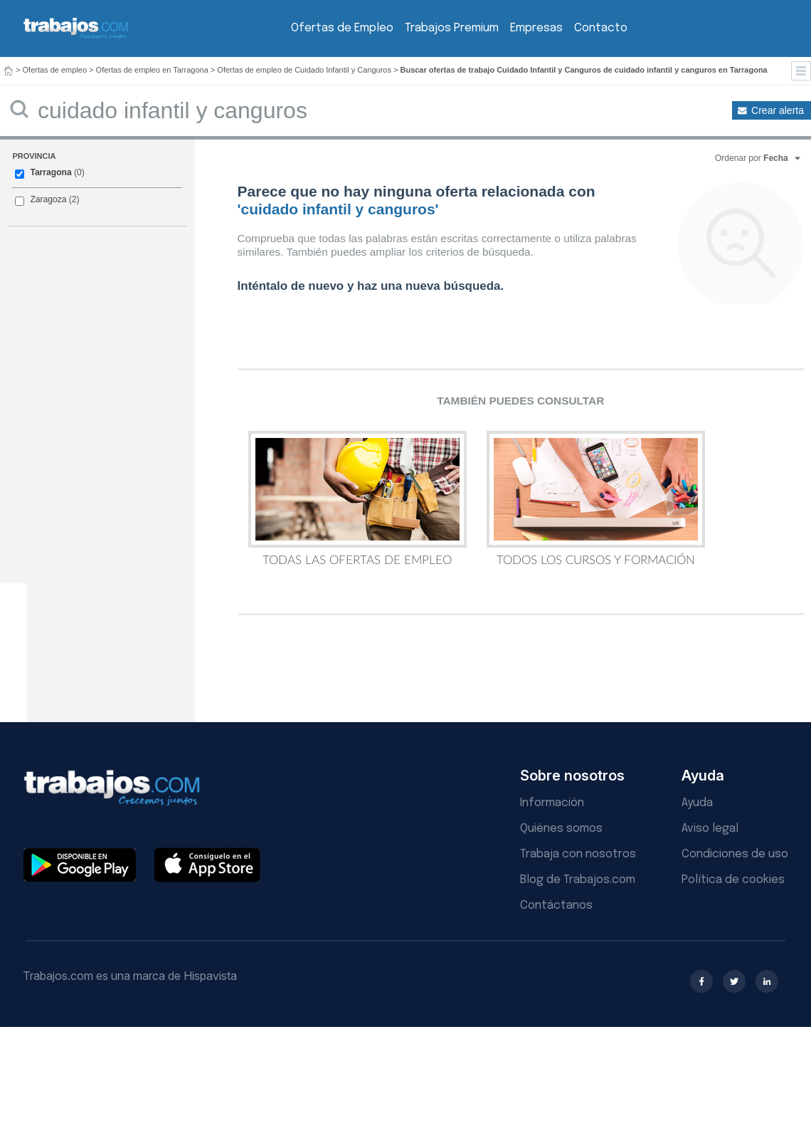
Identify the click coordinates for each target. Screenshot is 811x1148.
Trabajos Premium (452, 28)
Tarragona (50, 172)
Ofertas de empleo (55, 70)
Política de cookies (733, 880)
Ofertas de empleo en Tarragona (152, 70)
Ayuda (697, 803)
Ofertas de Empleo (342, 28)
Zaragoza (48, 199)
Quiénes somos (561, 829)
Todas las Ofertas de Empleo (357, 498)
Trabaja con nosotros (578, 854)
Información (552, 803)
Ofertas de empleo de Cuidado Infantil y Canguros (304, 70)
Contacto (600, 28)
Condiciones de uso (735, 854)
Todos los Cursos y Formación (596, 498)
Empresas (536, 28)
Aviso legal (710, 829)
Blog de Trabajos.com (577, 880)
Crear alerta (777, 110)
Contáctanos (556, 905)
